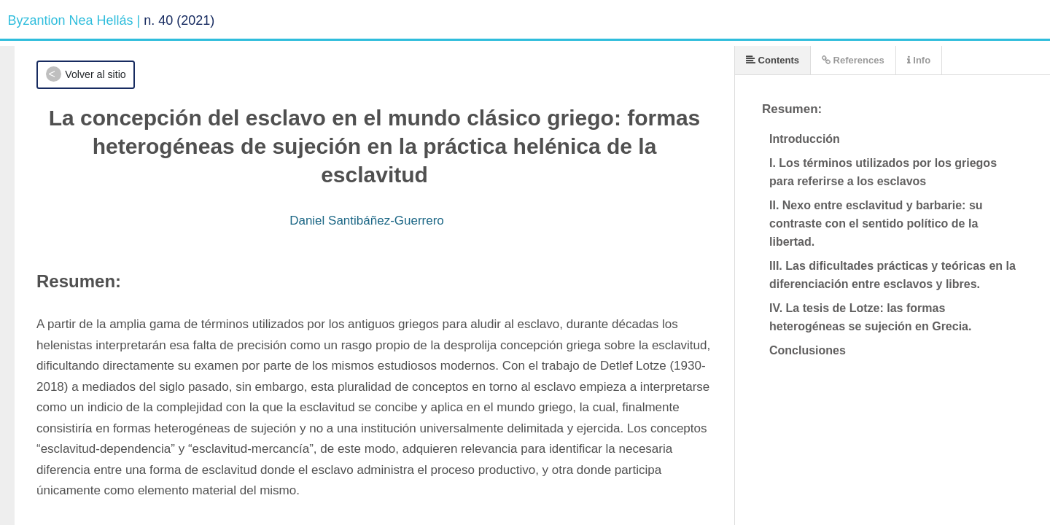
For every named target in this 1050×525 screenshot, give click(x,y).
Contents (772, 60)
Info (918, 60)
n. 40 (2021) (179, 20)
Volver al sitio (95, 74)
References (853, 60)
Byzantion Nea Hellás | (74, 20)
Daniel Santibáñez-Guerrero (366, 221)
